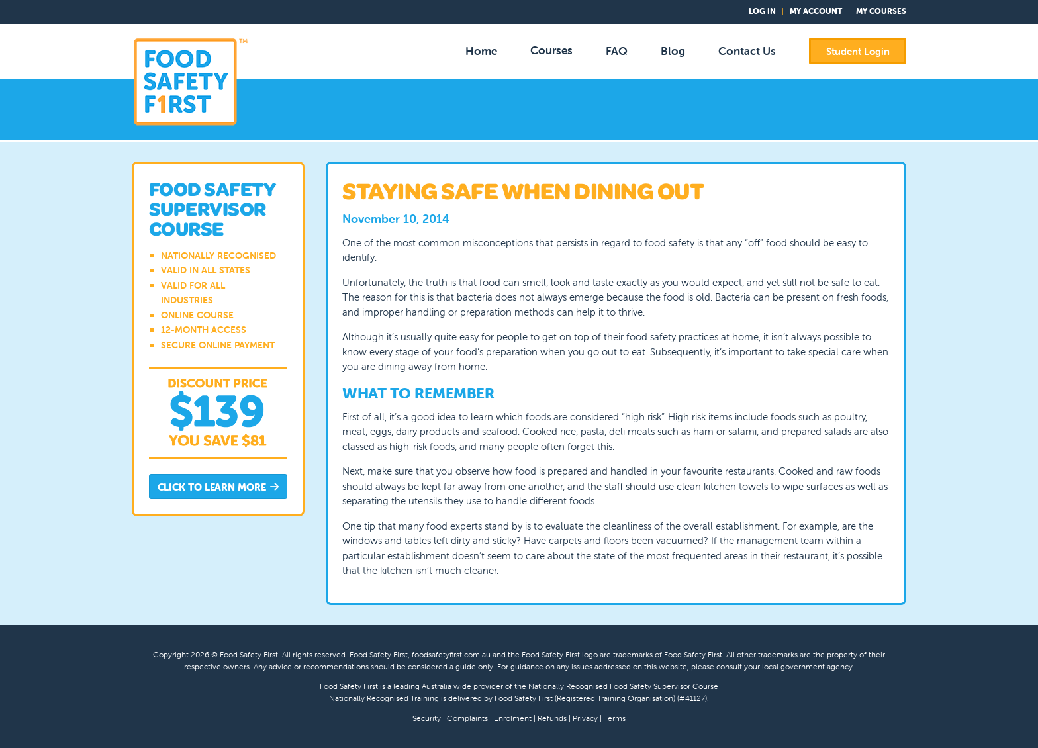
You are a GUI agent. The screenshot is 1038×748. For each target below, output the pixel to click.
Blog (673, 51)
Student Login (858, 51)
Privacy (585, 718)
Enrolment (513, 718)
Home (481, 51)
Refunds (552, 718)
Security (426, 718)
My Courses (881, 11)
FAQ (617, 51)
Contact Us (747, 51)
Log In (762, 11)
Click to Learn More (218, 487)
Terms (615, 718)
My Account (816, 11)
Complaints (467, 718)
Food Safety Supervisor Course (664, 686)
